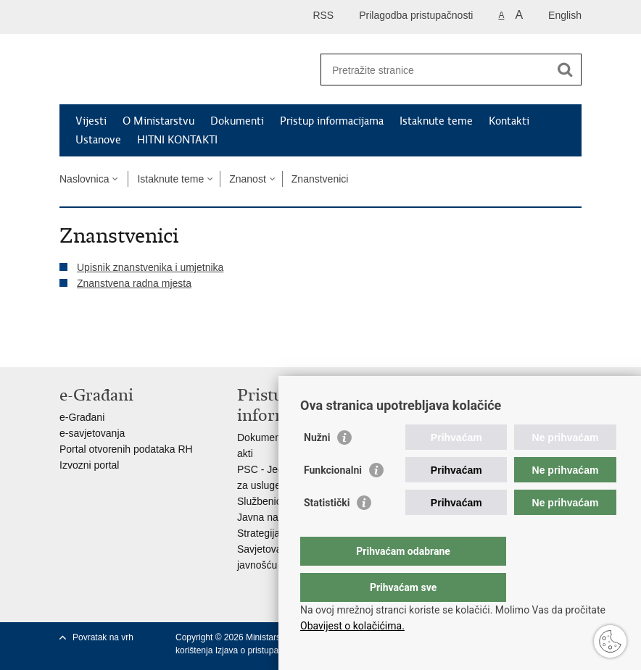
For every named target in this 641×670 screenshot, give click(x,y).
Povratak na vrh (103, 637)
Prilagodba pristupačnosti (416, 15)
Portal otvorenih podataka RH (126, 449)
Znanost (247, 179)
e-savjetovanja (92, 433)
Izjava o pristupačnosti (258, 650)
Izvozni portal (89, 465)
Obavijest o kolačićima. (352, 626)
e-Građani (81, 417)
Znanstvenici (320, 179)
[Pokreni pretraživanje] (565, 69)
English (565, 15)
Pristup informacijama (332, 120)
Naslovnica (84, 179)
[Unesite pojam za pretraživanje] (435, 70)
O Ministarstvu (158, 120)
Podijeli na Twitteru (129, 344)
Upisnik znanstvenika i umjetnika (150, 267)
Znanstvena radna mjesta (134, 283)
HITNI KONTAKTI (177, 139)
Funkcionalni (333, 499)
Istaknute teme (436, 120)
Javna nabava (268, 517)
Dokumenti (237, 120)
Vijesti (91, 120)
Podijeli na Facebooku (98, 344)
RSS (323, 15)
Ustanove (98, 139)
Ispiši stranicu (67, 344)
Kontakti (509, 120)
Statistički (327, 531)
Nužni (317, 466)
